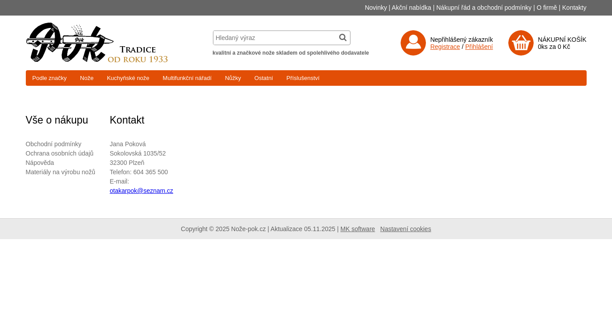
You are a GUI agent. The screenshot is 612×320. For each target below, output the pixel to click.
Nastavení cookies (405, 228)
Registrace (445, 46)
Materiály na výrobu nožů (60, 172)
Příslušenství (302, 78)
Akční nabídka (411, 7)
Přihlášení (479, 46)
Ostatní (264, 78)
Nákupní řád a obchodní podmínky (483, 7)
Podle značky (49, 78)
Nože (86, 78)
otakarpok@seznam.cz (142, 190)
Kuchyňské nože (128, 78)
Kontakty (574, 7)
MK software (357, 228)
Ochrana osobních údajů (60, 153)
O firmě (547, 7)
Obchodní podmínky (53, 144)
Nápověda (40, 162)
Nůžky (233, 78)
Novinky (376, 7)
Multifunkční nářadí (187, 78)
